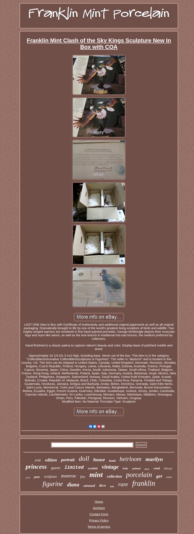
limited (73, 467)
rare (123, 484)
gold (28, 477)
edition (51, 460)
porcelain (139, 474)
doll (84, 458)
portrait (68, 459)
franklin (143, 483)
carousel (89, 485)
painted (136, 468)
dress (147, 469)
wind (157, 468)
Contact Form (99, 514)
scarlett (93, 468)
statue (169, 477)
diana (73, 484)
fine (82, 476)
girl (159, 476)
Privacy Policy (98, 520)
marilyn (154, 459)
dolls (112, 486)
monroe (68, 475)
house (99, 459)
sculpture (50, 476)
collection (114, 476)
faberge (168, 468)
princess (36, 466)
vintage (110, 467)
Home (99, 501)
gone (37, 476)
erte (38, 460)
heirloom (130, 459)
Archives (99, 508)
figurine (53, 483)
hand (112, 460)
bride (125, 468)
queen (55, 468)
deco (102, 485)
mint (96, 474)
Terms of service (98, 526)
